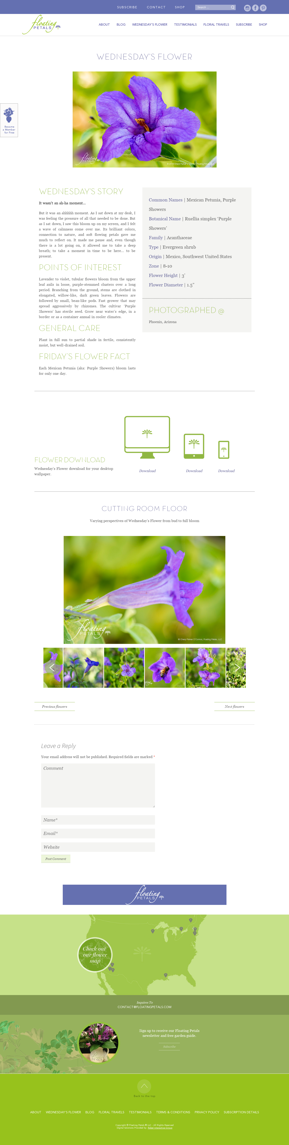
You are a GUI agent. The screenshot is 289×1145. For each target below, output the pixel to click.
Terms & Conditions (173, 1112)
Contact (156, 7)
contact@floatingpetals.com (144, 1007)
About (104, 24)
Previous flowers (54, 706)
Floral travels (216, 24)
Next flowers (234, 706)
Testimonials (185, 24)
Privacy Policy (207, 1112)
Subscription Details (241, 1112)
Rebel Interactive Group (160, 1128)
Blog (121, 24)
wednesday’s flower (149, 24)
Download (147, 471)
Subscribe (127, 7)
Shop (180, 7)
